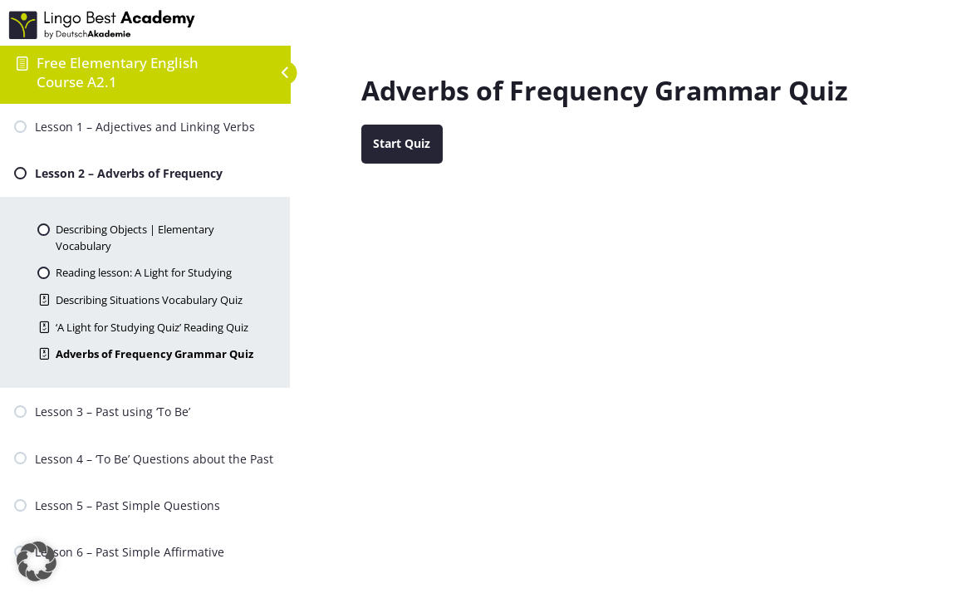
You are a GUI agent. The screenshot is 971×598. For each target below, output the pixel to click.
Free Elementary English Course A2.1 (118, 72)
